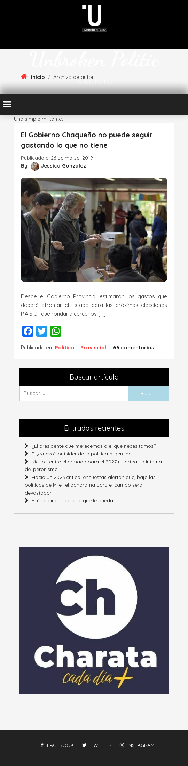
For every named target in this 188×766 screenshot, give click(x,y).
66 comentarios (133, 347)
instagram (137, 745)
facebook (57, 745)
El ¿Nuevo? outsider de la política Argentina (82, 453)
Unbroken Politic (94, 59)
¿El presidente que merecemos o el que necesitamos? (94, 446)
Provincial (93, 347)
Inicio (38, 77)
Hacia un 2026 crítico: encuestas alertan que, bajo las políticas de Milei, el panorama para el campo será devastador (90, 485)
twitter (96, 745)
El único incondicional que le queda (72, 500)
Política (65, 347)
